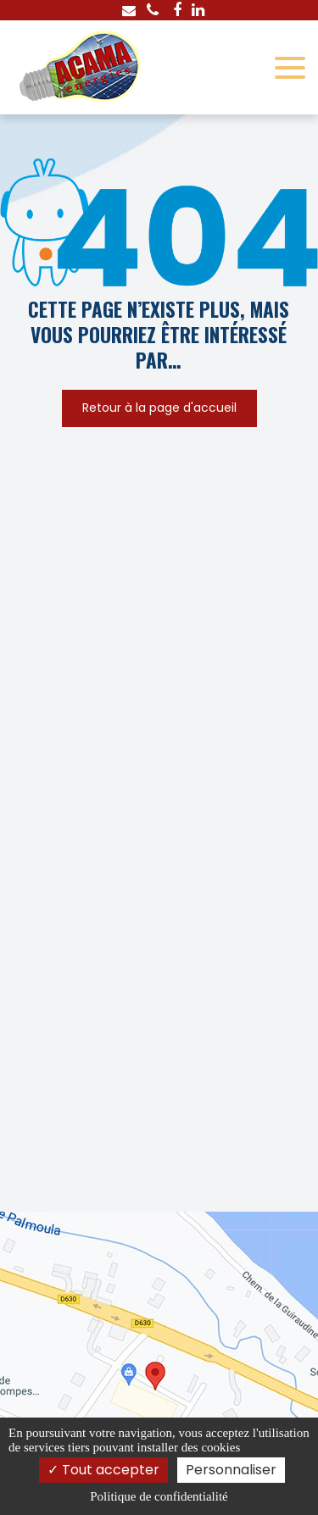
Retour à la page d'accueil (159, 408)
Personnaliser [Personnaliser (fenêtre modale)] (231, 1469)
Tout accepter (103, 1469)
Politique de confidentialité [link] (158, 1496)
